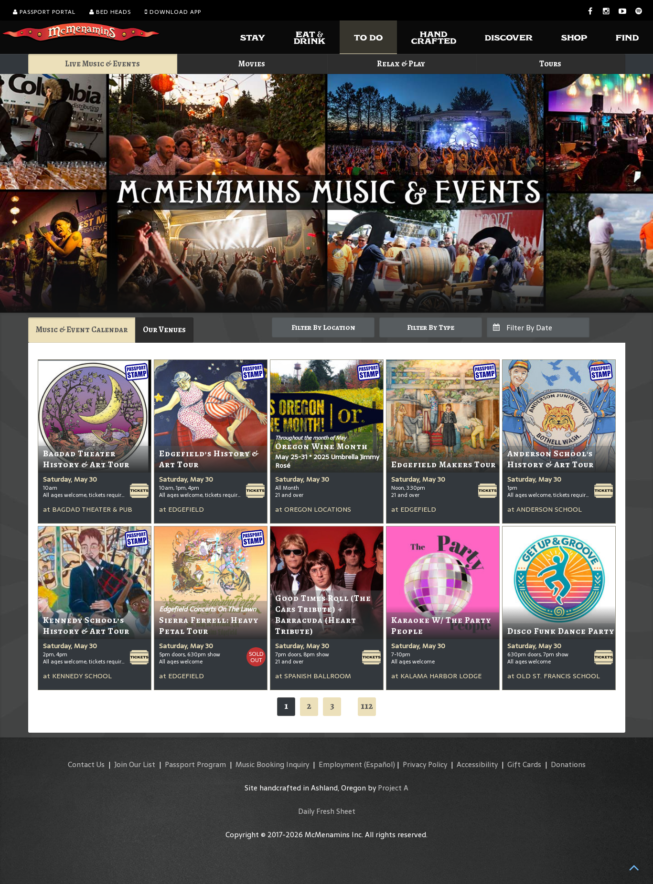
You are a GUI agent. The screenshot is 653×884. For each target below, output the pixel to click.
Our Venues (164, 329)
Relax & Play (401, 63)
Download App (173, 12)
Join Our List (134, 764)
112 (367, 705)
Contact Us (86, 764)
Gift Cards (524, 764)
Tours (550, 63)
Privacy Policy (425, 764)
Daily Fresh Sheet (326, 811)
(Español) (379, 764)
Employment (340, 764)
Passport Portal (44, 12)
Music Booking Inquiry (272, 764)
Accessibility (477, 764)
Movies (251, 63)
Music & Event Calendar (82, 329)
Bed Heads (110, 12)
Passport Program (195, 764)
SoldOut (256, 657)
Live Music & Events (102, 63)
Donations (568, 764)
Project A (393, 788)
